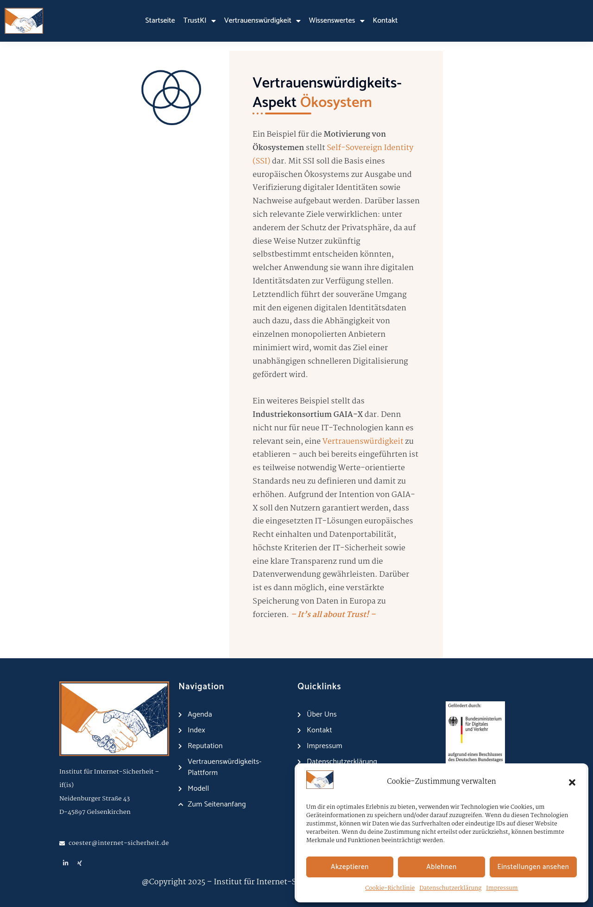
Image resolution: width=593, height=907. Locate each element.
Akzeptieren (350, 867)
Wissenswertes (337, 21)
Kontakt (385, 20)
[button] (572, 782)
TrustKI (199, 21)
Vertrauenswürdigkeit (262, 21)
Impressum (501, 888)
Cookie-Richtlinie (390, 888)
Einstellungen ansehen (533, 867)
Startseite (160, 20)
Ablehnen (441, 867)
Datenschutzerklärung (450, 888)
